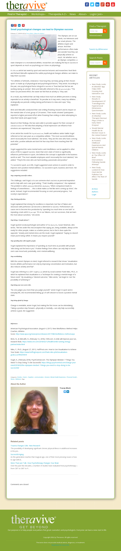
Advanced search (95, 35)
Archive (95, 189)
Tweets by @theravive (98, 49)
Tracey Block (29, 33)
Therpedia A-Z (57, 14)
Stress (12, 379)
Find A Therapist (18, 14)
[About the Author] (39, 33)
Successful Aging (17, 454)
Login (94, 194)
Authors (95, 191)
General (47, 377)
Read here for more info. (60, 545)
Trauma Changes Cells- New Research (25, 446)
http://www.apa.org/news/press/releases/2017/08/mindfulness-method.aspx (45, 334)
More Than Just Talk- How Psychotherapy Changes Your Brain (35, 463)
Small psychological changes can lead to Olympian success (42, 29)
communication (39, 377)
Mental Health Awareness (58, 377)
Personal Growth (72, 377)
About (83, 14)
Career (25, 377)
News (73, 14)
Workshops (38, 14)
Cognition (31, 377)
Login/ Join (96, 14)
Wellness (18, 379)
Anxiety (19, 377)
